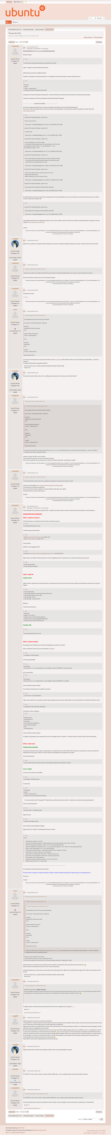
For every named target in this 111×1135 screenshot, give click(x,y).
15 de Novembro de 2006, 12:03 (33, 1070)
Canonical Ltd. (42, 1130)
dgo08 (16, 1016)
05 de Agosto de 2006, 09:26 (33, 981)
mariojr (15, 1069)
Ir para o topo (12, 1111)
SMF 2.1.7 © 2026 (10, 1132)
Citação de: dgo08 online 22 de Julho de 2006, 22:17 (35, 985)
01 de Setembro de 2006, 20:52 (33, 1017)
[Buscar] (95, 18)
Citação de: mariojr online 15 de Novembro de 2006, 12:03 (36, 1093)
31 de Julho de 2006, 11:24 (32, 506)
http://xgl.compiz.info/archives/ (36, 222)
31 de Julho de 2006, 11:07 (32, 472)
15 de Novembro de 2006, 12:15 (33, 1089)
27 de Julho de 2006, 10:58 (32, 290)
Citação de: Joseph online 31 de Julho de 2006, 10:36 (35, 477)
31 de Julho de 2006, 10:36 (32, 372)
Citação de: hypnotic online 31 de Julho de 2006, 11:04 (36, 896)
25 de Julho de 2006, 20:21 (32, 46)
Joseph (15, 239)
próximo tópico (98, 37)
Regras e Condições (92, 1133)
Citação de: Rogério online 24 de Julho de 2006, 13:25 (35, 315)
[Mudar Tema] (26, 2)
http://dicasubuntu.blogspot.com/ (32, 1012)
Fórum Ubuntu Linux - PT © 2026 (96, 1130)
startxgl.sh (51, 648)
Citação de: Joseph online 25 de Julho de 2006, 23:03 (35, 269)
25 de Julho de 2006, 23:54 (32, 264)
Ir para (79, 1119)
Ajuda (85, 1133)
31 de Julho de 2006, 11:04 (32, 397)
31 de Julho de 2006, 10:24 (32, 311)
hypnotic (16, 46)
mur (15, 309)
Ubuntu (35, 1130)
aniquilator (15, 980)
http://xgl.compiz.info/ (29, 111)
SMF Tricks (22, 1128)
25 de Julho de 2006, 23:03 (32, 240)
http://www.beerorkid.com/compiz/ (35, 537)
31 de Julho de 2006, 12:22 (32, 892)
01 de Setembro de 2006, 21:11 (33, 1046)
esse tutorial (57, 359)
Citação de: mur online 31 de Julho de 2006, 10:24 (35, 401)
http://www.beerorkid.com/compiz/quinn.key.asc (40, 553)
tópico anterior (88, 37)
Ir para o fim (11, 42)
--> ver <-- (26, 297)
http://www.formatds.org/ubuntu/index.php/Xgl (49, 485)
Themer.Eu (86, 1030)
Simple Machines (20, 1132)
